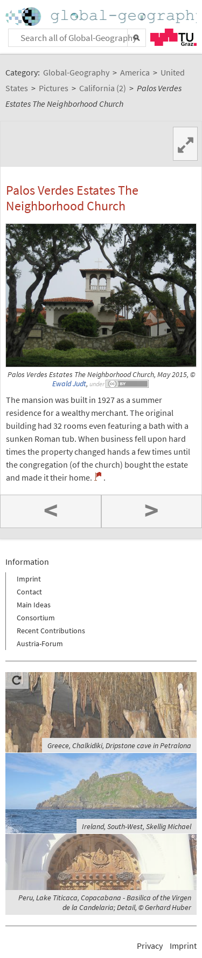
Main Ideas (34, 605)
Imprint (29, 579)
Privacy (150, 945)
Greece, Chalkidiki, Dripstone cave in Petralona (119, 745)
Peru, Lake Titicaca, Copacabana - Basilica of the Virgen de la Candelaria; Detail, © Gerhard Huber (104, 902)
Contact (29, 592)
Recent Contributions (51, 630)
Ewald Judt (69, 383)
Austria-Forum (40, 643)
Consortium (36, 617)
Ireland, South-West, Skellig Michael (136, 826)
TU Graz (173, 37)
